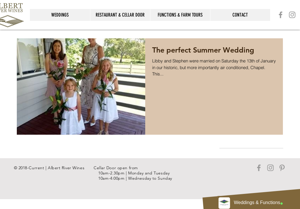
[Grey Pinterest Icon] (282, 167)
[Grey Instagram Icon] (292, 14)
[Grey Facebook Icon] (280, 14)
